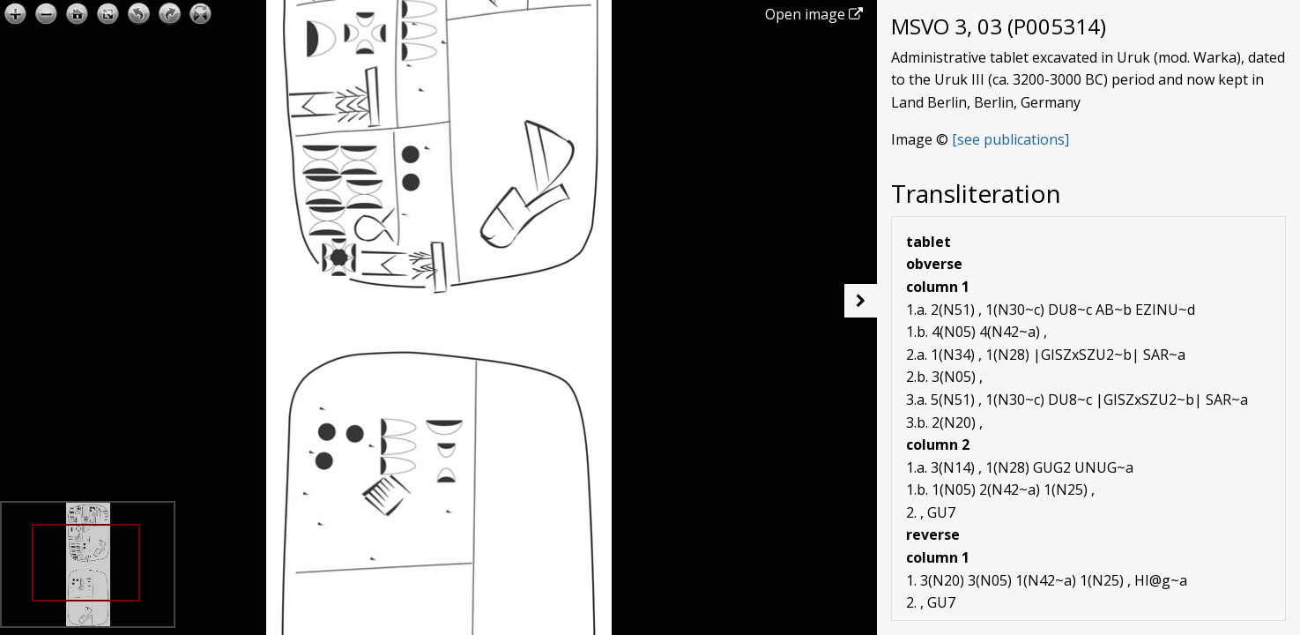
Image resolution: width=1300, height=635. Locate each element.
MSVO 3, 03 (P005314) (998, 26)
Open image (814, 14)
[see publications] (1010, 139)
